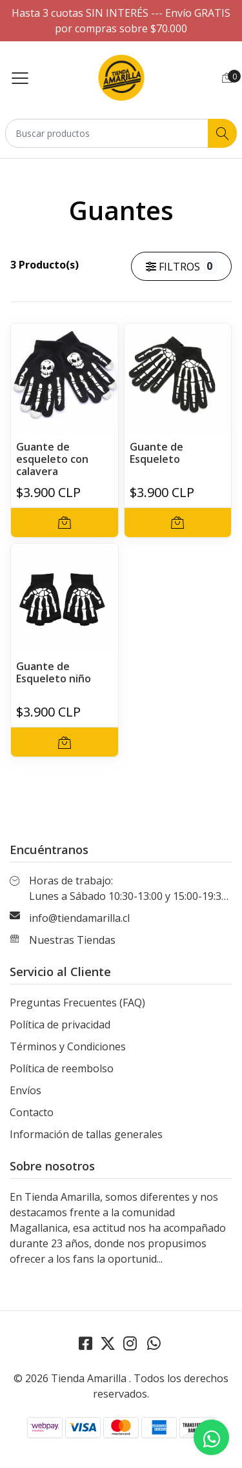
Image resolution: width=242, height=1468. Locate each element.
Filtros (181, 266)
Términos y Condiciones (68, 1046)
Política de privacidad (60, 1024)
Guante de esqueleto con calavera (52, 459)
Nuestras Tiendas (72, 940)
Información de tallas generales (86, 1134)
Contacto (32, 1112)
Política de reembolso (62, 1068)
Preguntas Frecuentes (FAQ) (77, 1002)
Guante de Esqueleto (156, 453)
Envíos (25, 1090)
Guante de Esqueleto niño (53, 672)
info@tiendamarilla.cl (79, 918)
